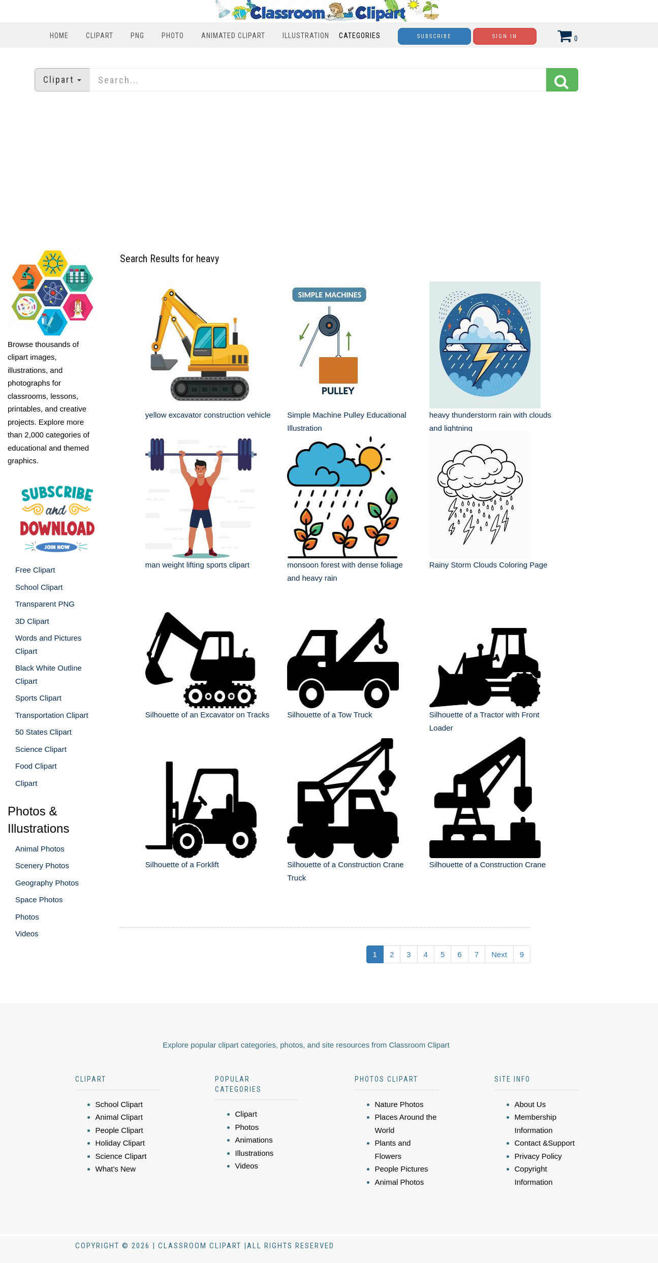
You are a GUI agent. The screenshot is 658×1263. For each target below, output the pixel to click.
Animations (254, 1139)
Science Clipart (41, 749)
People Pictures (401, 1168)
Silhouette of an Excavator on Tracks (207, 714)
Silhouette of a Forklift (182, 864)
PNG (137, 35)
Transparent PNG (45, 603)
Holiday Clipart (120, 1143)
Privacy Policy (538, 1156)
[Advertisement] (329, 170)
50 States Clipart (43, 732)
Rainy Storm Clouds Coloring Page (488, 564)
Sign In (504, 36)
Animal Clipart (119, 1117)
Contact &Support (545, 1143)
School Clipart (38, 587)
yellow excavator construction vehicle (208, 415)
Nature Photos (399, 1104)
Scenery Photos (42, 865)
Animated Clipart (233, 35)
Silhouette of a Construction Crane (487, 864)
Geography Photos (47, 882)
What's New (116, 1168)
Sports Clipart (38, 697)
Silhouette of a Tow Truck (329, 714)
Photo (173, 35)
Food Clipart (36, 766)
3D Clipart (32, 621)
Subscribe (434, 36)
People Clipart (119, 1130)
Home (59, 35)
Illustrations (254, 1153)
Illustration (306, 35)
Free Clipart (35, 569)
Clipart (99, 35)
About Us (530, 1104)
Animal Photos (40, 848)
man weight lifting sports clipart (197, 564)
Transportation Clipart (51, 715)
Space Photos (38, 899)
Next (499, 954)
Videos (27, 933)
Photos (27, 916)
